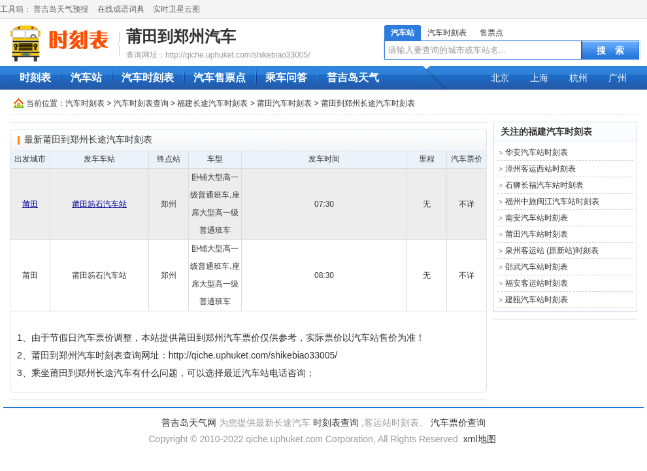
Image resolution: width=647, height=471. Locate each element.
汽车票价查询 (458, 422)
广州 (617, 78)
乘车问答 (286, 77)
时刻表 (35, 77)
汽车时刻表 (447, 32)
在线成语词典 (120, 9)
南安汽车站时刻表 (536, 217)
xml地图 (479, 439)
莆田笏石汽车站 (99, 204)
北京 (500, 78)
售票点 (491, 32)
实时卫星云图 (176, 9)
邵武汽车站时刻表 (536, 266)
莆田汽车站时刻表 (536, 234)
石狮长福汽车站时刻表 (544, 185)
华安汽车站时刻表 (536, 152)
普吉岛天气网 (188, 422)
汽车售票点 (219, 77)
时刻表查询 (336, 422)
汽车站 (402, 32)
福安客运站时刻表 (536, 283)
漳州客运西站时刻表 (540, 168)
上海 (539, 78)
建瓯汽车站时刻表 (536, 299)
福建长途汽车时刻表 (212, 103)
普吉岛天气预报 (60, 9)
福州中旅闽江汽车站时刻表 (552, 201)
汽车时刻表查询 (141, 103)
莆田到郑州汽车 (181, 36)
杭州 (578, 78)
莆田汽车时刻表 (284, 103)
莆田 (30, 204)
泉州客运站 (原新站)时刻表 (552, 250)
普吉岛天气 (353, 77)
